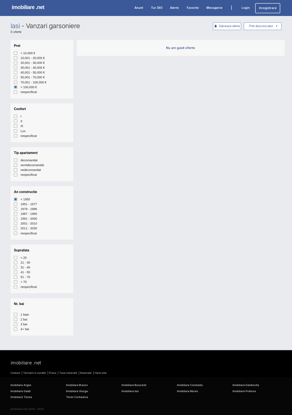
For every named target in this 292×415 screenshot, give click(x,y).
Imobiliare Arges (21, 385)
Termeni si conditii (34, 372)
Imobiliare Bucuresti (134, 385)
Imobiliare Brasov (77, 385)
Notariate (86, 372)
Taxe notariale (68, 372)
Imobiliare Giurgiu (77, 391)
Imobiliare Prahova (244, 391)
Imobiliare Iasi (130, 391)
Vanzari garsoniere (53, 26)
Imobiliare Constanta (190, 385)
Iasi (15, 26)
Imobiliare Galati (21, 391)
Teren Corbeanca (77, 397)
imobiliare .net (28, 7)
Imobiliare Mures (187, 391)
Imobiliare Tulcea (21, 397)
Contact (15, 372)
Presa (52, 372)
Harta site (101, 372)
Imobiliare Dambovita (246, 385)
